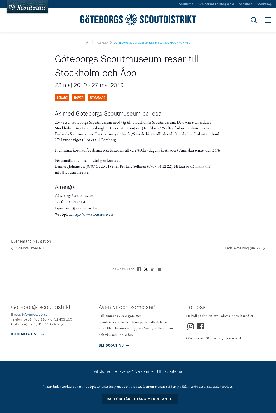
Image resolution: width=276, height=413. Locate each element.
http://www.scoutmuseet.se (93, 214)
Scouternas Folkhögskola (216, 4)
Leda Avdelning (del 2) (243, 248)
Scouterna (186, 4)
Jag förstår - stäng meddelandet (140, 399)
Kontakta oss (25, 334)
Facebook (200, 326)
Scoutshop (264, 4)
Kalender (101, 42)
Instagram (190, 326)
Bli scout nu (111, 345)
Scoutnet (245, 4)
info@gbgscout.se (34, 314)
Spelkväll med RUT (30, 248)
